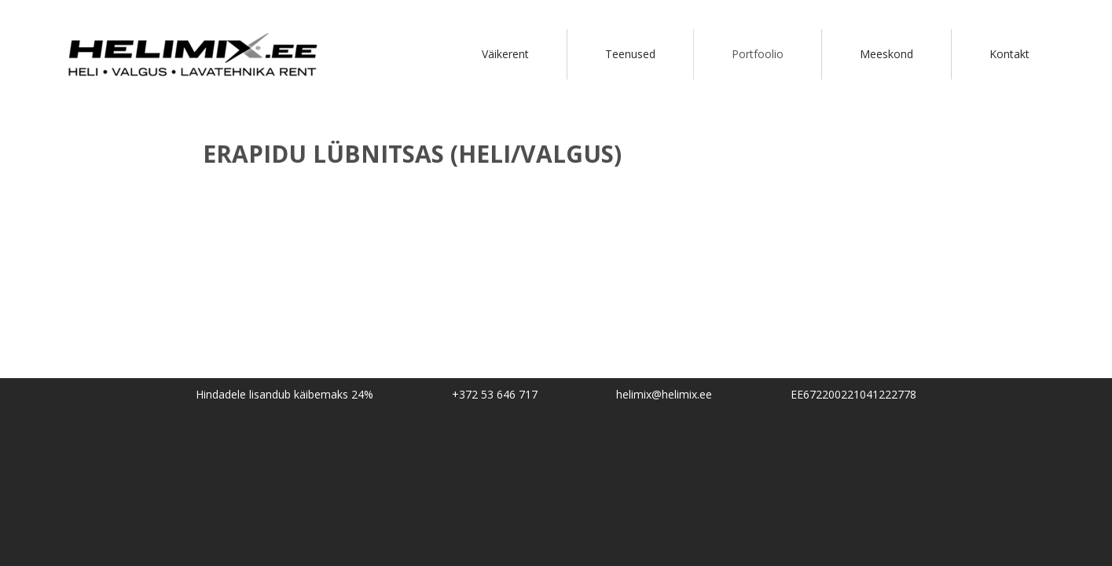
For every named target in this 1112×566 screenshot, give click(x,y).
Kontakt (1009, 53)
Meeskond (886, 53)
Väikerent (505, 53)
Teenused (630, 53)
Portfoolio (758, 53)
